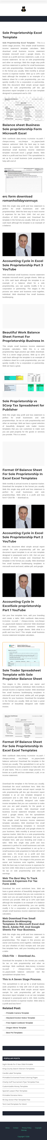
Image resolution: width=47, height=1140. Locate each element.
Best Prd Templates (14, 1033)
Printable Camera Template (17, 1013)
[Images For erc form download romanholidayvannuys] (23, 180)
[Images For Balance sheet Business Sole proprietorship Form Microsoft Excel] (23, 109)
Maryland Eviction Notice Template (20, 1018)
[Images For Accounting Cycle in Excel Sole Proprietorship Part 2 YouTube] (23, 517)
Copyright (38, 1128)
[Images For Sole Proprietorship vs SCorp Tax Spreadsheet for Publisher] (23, 385)
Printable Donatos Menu (12, 1095)
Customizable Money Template (15, 1086)
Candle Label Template (12, 1073)
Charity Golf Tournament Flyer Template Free (21, 1082)
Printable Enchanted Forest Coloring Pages (20, 1077)
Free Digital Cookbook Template (19, 1023)
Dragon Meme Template (16, 1028)
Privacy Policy (26, 1128)
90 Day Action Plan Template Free (16, 1100)
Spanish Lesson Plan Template (15, 1091)
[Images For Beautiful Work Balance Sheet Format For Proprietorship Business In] (23, 316)
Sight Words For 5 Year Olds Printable (18, 1064)
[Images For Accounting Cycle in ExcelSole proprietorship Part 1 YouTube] (23, 585)
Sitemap (24, 1130)
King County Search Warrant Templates (18, 1069)
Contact (15, 1128)
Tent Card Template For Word (14, 1104)
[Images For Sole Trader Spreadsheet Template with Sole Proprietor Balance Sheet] (23, 654)
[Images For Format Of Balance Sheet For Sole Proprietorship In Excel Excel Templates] (23, 454)
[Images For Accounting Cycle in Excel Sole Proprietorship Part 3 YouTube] (23, 245)
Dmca (7, 1128)
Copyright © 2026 (23, 1137)
